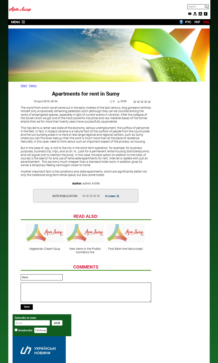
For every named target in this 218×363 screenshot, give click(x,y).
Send (27, 335)
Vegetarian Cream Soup (44, 266)
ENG (205, 22)
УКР (197, 22)
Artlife (98, 355)
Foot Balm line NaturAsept (125, 266)
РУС (188, 22)
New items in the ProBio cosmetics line (84, 268)
